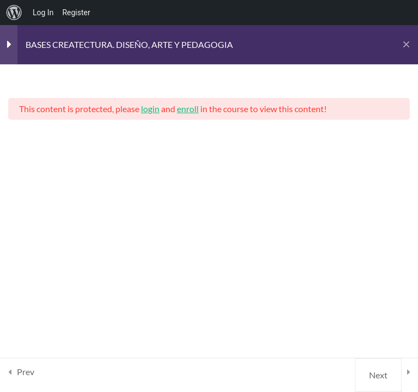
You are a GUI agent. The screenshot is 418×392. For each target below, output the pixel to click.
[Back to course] (406, 45)
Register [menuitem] (76, 12)
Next (378, 375)
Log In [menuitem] (43, 12)
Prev (25, 371)
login (150, 108)
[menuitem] (14, 12)
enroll (188, 108)
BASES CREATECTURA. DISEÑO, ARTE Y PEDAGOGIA (129, 44)
